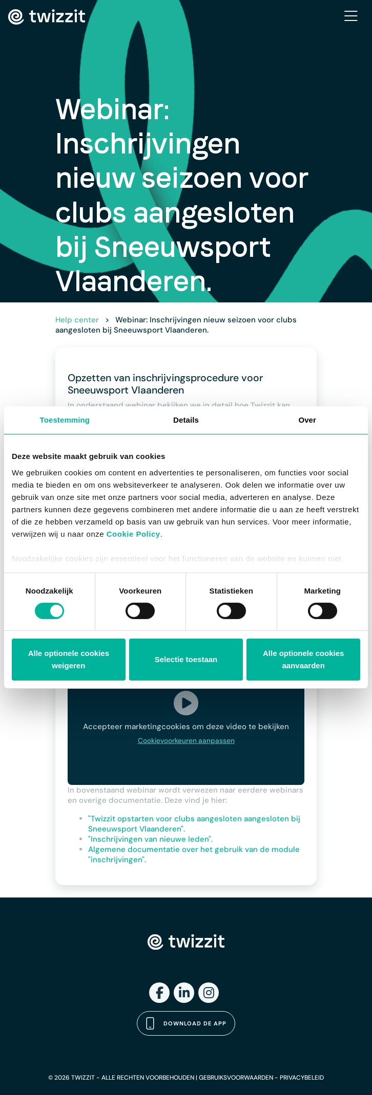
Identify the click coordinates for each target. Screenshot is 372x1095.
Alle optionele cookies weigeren (68, 659)
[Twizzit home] (46, 17)
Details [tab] (186, 419)
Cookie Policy (133, 533)
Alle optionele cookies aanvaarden (303, 659)
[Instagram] (208, 992)
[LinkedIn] (184, 992)
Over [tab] (307, 419)
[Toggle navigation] (351, 17)
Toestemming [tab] (65, 419)
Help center (77, 320)
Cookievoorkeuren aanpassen (186, 740)
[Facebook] (159, 992)
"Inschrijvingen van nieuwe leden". (150, 839)
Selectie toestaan (186, 659)
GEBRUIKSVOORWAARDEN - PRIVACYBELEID (261, 1078)
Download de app (186, 1023)
